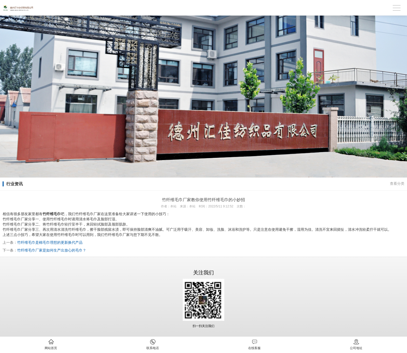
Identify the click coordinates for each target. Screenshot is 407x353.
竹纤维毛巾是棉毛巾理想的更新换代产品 (50, 242)
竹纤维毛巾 (66, 235)
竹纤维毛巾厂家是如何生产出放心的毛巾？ (51, 250)
